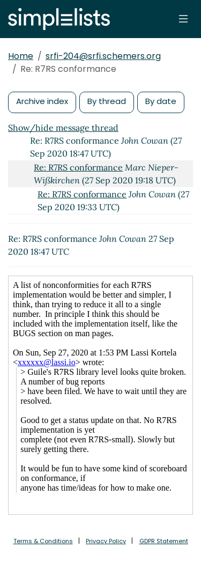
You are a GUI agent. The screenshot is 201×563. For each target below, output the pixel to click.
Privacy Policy (106, 541)
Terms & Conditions (43, 541)
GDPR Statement (163, 541)
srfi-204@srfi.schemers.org (103, 56)
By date (160, 101)
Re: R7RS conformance (78, 167)
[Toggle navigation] (183, 18)
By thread (106, 101)
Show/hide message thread (63, 127)
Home (20, 56)
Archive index (42, 101)
